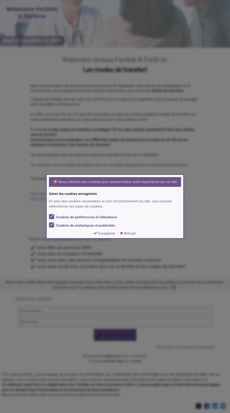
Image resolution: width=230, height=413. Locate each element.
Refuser (128, 233)
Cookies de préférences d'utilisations (83, 216)
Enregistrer (104, 233)
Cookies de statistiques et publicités (82, 225)
